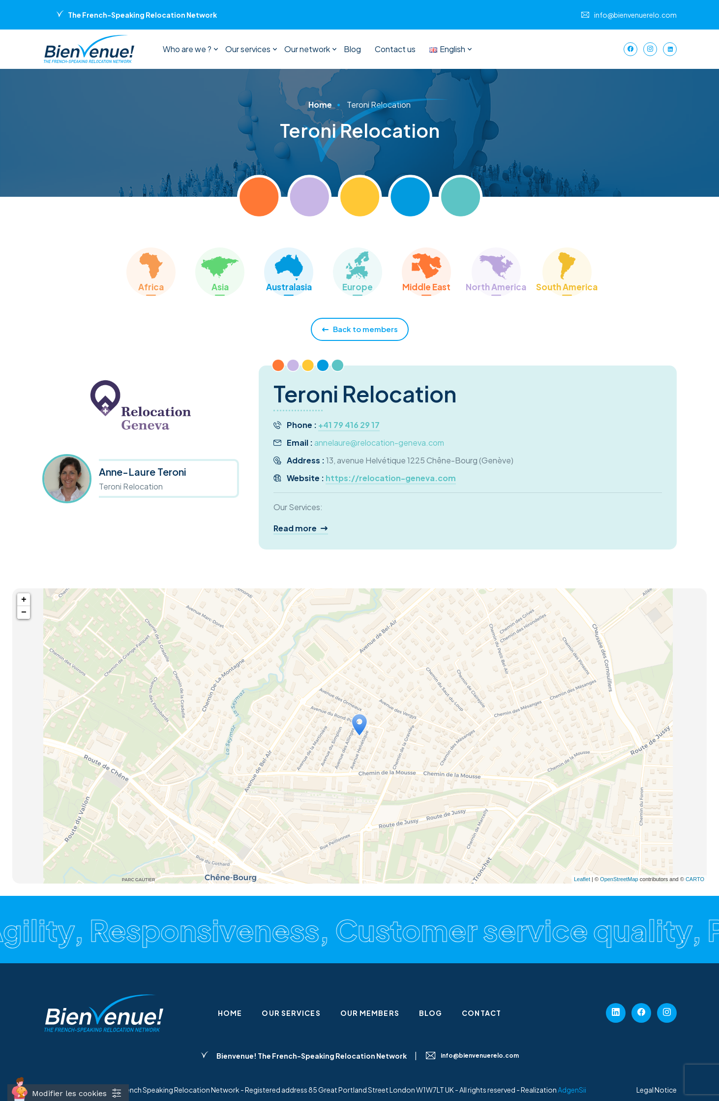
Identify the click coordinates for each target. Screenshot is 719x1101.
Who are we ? (187, 49)
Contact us (395, 49)
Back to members (360, 329)
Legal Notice (656, 1089)
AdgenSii (572, 1089)
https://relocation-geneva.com (391, 478)
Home (230, 1013)
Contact (481, 1013)
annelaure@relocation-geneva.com (379, 442)
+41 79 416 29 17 (349, 425)
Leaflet (582, 879)
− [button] (24, 612)
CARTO (695, 879)
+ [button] (24, 600)
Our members (369, 1013)
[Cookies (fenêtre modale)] (68, 1092)
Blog (352, 49)
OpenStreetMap (619, 879)
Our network (307, 49)
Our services (247, 49)
